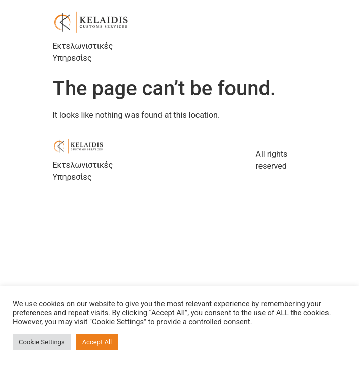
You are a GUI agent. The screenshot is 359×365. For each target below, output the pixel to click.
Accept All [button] (97, 342)
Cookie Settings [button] (42, 342)
